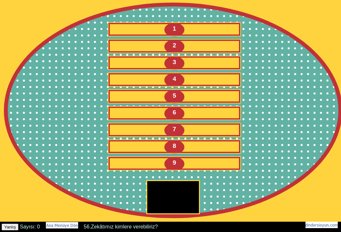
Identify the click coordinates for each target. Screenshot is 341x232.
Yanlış (10, 227)
